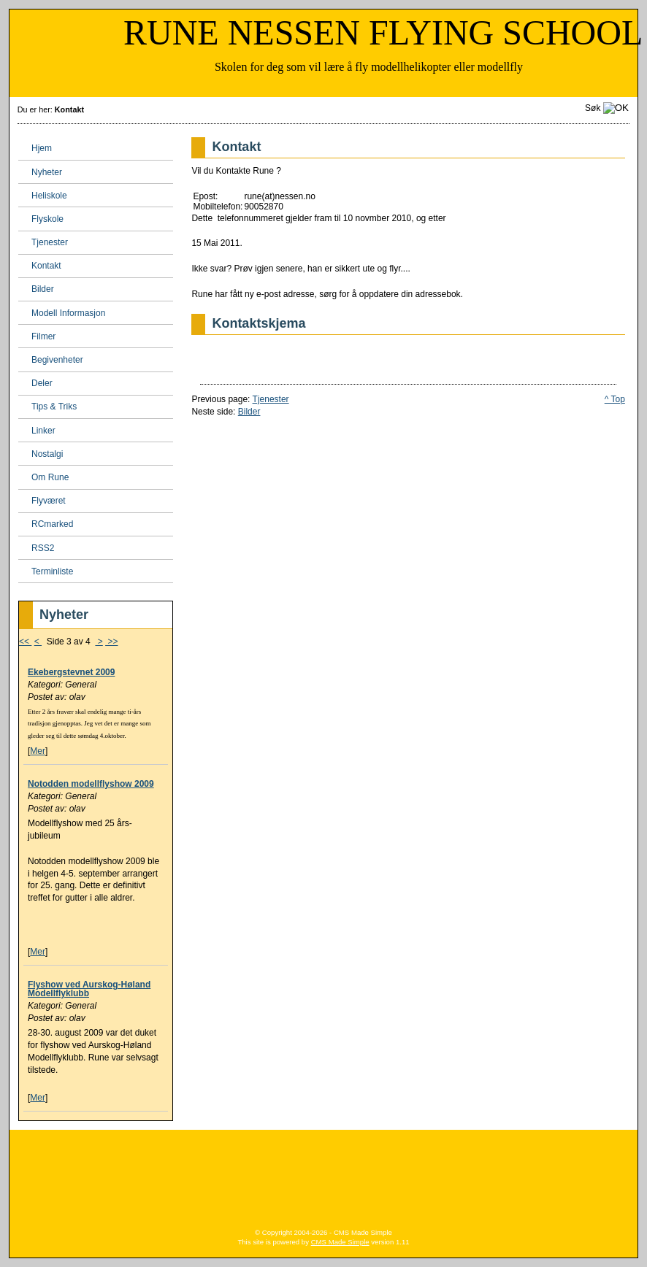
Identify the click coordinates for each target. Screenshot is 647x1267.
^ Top (615, 399)
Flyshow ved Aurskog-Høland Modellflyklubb (89, 988)
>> (111, 641)
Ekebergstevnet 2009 (71, 672)
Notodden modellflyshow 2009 (91, 784)
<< (25, 641)
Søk (592, 108)
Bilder (249, 412)
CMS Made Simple (340, 1242)
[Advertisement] (323, 1173)
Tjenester (271, 399)
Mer (37, 751)
